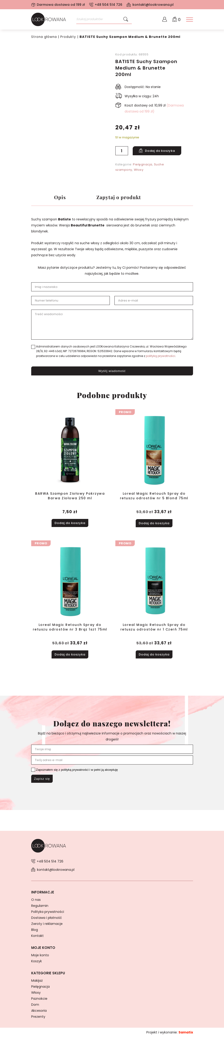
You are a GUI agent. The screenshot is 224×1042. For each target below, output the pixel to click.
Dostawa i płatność (46, 922)
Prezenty (38, 1021)
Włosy (139, 170)
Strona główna (44, 36)
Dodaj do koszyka (163, 151)
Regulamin (39, 910)
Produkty (69, 36)
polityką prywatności (160, 359)
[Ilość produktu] (121, 150)
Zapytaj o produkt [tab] (122, 198)
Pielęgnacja (142, 164)
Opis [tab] (60, 198)
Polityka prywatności (47, 916)
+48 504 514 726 (108, 4)
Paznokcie (39, 1003)
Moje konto (40, 960)
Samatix (185, 1037)
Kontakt (37, 940)
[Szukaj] (126, 19)
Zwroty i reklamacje (47, 928)
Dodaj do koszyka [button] (70, 525)
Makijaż (37, 985)
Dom (35, 1009)
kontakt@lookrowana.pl (153, 4)
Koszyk (36, 966)
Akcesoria (39, 1015)
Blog (34, 934)
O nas (36, 904)
